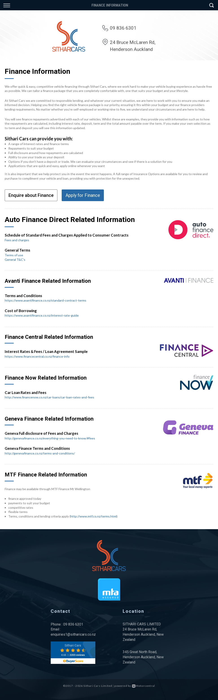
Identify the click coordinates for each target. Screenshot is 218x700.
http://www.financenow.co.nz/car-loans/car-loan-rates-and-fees (49, 397)
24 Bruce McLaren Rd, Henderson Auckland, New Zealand (143, 634)
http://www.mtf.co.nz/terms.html (93, 516)
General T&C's (15, 259)
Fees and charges (17, 240)
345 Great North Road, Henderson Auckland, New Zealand (143, 657)
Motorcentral (143, 685)
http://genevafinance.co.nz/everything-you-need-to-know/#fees (50, 438)
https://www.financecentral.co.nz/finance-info (37, 356)
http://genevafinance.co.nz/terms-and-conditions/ (40, 453)
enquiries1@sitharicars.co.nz (73, 634)
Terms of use (14, 255)
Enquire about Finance (31, 195)
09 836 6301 (123, 28)
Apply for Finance (82, 195)
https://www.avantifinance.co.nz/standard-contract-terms (45, 300)
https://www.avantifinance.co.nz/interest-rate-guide (42, 315)
